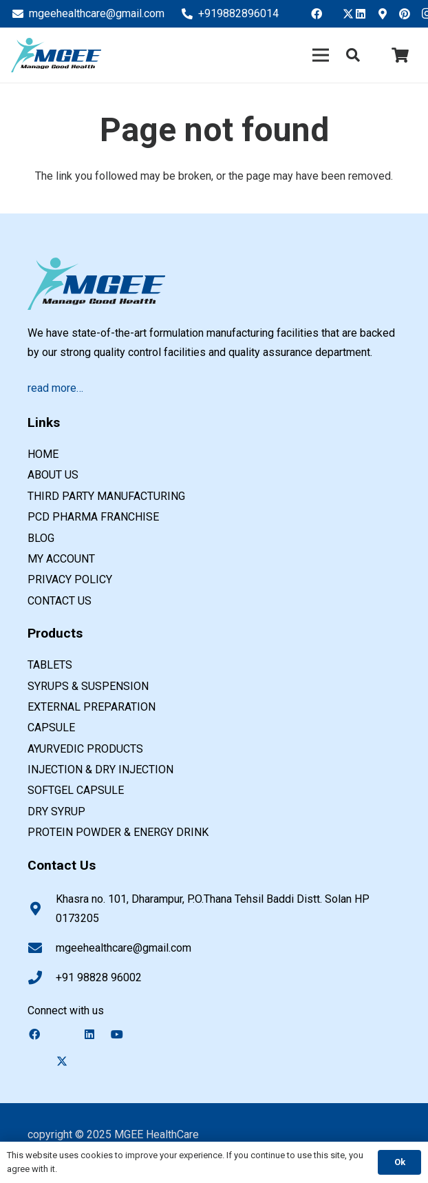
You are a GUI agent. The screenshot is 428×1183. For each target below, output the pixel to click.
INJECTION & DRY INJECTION (100, 769)
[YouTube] (124, 1034)
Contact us (60, 600)
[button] (353, 55)
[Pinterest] (409, 14)
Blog (41, 538)
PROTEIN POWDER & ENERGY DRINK (118, 832)
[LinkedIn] (365, 14)
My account (61, 558)
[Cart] (400, 55)
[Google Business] (387, 14)
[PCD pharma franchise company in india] (56, 55)
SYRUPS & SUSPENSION (88, 686)
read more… (55, 388)
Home (43, 454)
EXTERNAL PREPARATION (92, 706)
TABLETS (50, 664)
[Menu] (321, 55)
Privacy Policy (70, 579)
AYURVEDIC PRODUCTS (85, 748)
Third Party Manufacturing (106, 496)
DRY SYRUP (56, 811)
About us (53, 474)
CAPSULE (51, 727)
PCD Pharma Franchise (93, 516)
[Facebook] (321, 14)
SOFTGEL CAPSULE (76, 790)
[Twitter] (343, 14)
